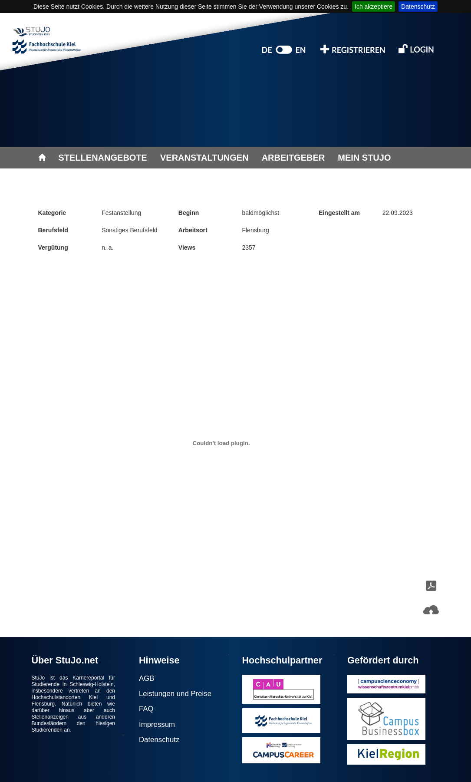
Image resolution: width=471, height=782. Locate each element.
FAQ (146, 709)
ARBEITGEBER (293, 157)
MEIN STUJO (364, 157)
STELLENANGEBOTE (103, 157)
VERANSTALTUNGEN (204, 157)
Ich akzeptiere (373, 6)
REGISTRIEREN (352, 49)
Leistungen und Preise (175, 694)
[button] (431, 610)
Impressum (157, 724)
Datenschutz (418, 6)
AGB (146, 678)
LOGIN (416, 48)
